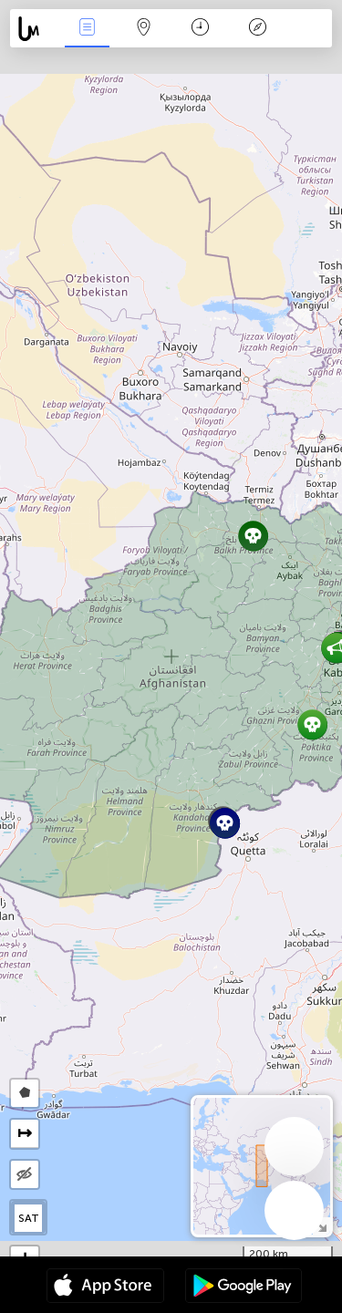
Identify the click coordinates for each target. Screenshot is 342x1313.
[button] (253, 535)
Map (144, 28)
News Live (87, 28)
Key (257, 28)
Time (200, 28)
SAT (28, 1218)
